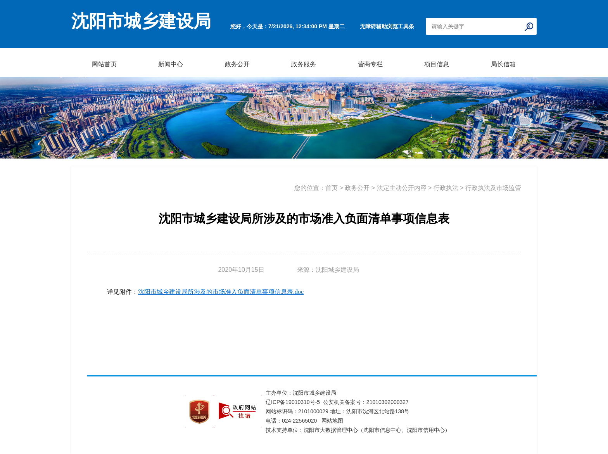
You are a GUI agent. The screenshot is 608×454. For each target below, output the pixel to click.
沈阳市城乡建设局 (141, 21)
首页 (331, 188)
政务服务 (303, 64)
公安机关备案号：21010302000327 (366, 402)
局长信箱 (503, 64)
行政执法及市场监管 (493, 188)
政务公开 (237, 64)
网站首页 (104, 64)
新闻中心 (170, 64)
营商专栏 (370, 64)
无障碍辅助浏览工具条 (387, 26)
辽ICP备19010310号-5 (294, 402)
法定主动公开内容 (402, 188)
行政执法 (446, 188)
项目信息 (436, 64)
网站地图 (332, 421)
